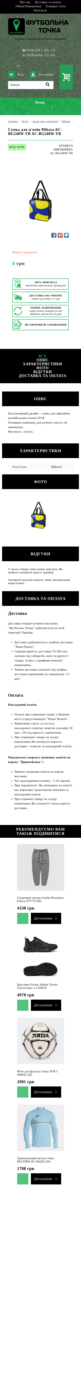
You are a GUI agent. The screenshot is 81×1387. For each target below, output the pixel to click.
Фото (42, 368)
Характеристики (42, 364)
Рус (19, 65)
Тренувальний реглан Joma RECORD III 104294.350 (35, 1160)
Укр (12, 65)
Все (42, 356)
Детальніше (43, 918)
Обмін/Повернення (28, 6)
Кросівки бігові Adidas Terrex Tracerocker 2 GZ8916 (37, 986)
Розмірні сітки (56, 6)
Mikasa (56, 466)
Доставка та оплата (48, 2)
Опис (43, 360)
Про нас (25, 2)
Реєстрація (41, 74)
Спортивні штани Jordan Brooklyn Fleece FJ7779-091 (40, 899)
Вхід (16, 74)
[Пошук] (30, 85)
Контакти (40, 10)
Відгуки (42, 372)
